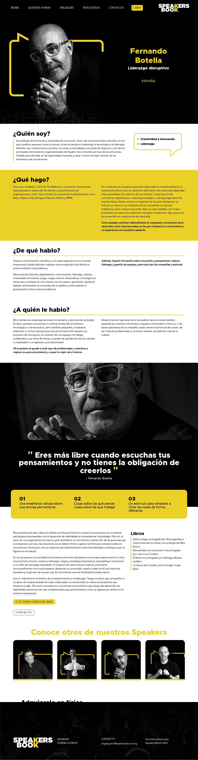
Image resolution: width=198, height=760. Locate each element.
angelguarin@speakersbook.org (119, 743)
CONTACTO (24, 612)
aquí (27, 715)
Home (15, 7)
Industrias (91, 7)
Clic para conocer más (34, 602)
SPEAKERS (63, 739)
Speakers (67, 7)
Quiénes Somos (39, 7)
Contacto (116, 7)
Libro (137, 7)
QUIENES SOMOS (67, 743)
